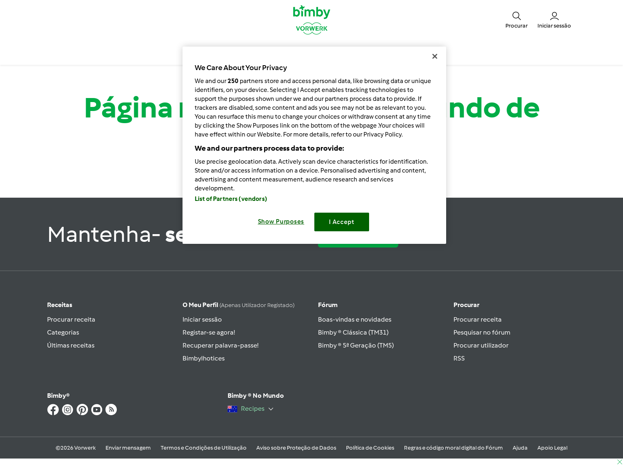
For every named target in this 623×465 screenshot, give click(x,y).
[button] (516, 19)
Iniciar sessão (202, 319)
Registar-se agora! (209, 332)
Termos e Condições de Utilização (204, 447)
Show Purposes (281, 221)
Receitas (59, 305)
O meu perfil (238, 305)
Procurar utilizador (481, 345)
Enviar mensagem (128, 447)
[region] (314, 145)
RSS (459, 358)
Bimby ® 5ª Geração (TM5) (356, 345)
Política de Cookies (370, 447)
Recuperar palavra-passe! (220, 345)
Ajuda (520, 447)
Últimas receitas (71, 345)
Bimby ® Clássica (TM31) (353, 332)
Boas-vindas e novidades (354, 319)
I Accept (341, 222)
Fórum (327, 305)
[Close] (435, 56)
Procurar (466, 305)
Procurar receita (71, 319)
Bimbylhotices (204, 358)
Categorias (63, 332)
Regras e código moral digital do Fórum (453, 447)
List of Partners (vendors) (231, 199)
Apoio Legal (552, 447)
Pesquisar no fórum (481, 332)
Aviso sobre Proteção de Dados (296, 447)
